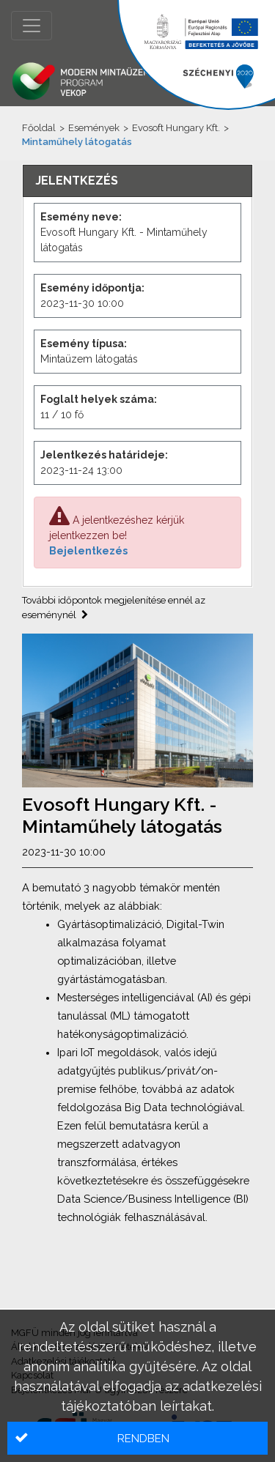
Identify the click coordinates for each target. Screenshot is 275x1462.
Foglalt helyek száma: (98, 399)
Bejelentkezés (88, 551)
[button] (137, 1438)
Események (94, 127)
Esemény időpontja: (92, 288)
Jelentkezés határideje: (104, 455)
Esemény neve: (81, 217)
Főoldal (39, 127)
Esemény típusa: (83, 343)
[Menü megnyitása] (31, 25)
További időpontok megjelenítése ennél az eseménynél (113, 607)
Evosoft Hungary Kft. (176, 127)
